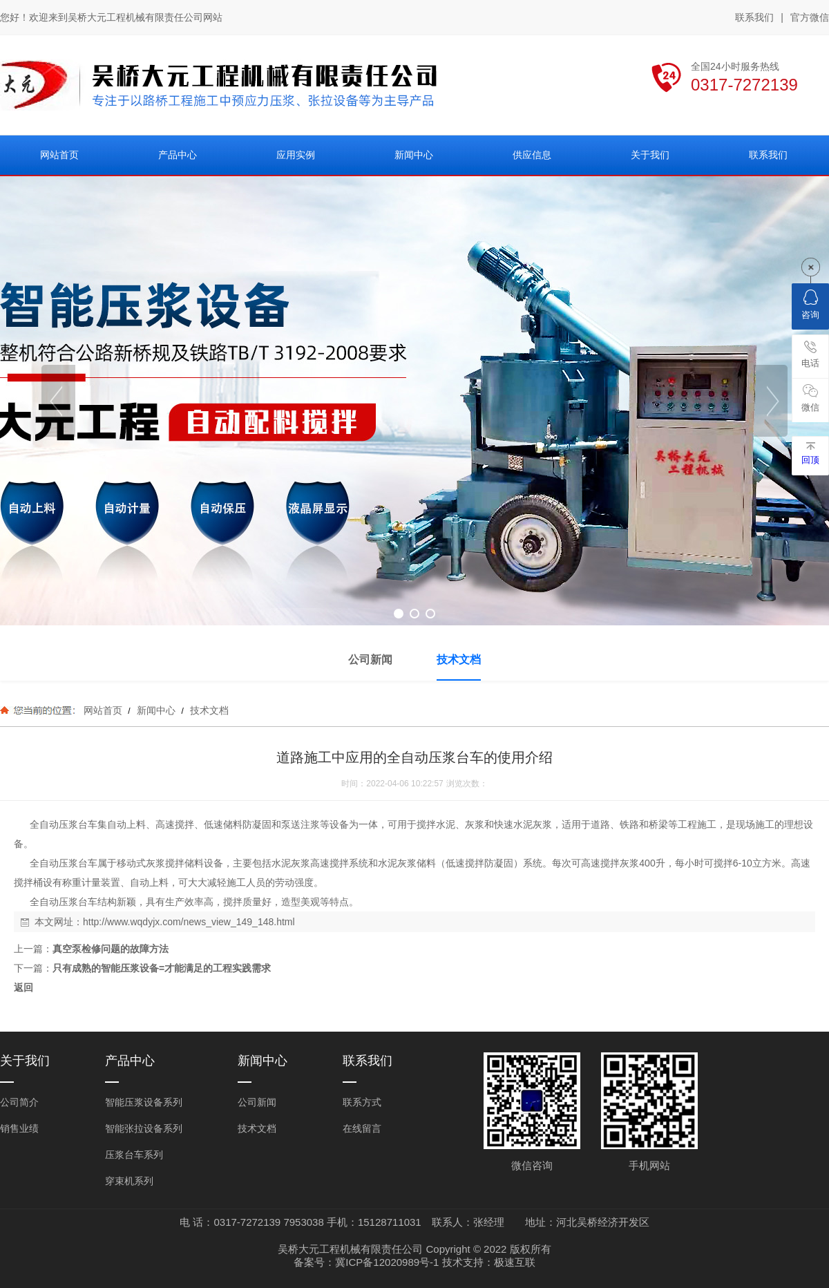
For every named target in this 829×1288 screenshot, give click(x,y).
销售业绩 (19, 1128)
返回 (23, 987)
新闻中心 (156, 710)
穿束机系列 (129, 1180)
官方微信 (809, 18)
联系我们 (754, 17)
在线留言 (362, 1128)
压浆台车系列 (134, 1154)
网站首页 (103, 710)
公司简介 (19, 1102)
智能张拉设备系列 (143, 1128)
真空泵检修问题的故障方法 (111, 948)
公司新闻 (257, 1102)
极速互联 (514, 1262)
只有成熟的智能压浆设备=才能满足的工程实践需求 (162, 968)
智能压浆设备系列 (143, 1102)
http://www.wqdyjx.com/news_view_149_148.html (189, 921)
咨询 (810, 305)
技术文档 (208, 710)
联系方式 (362, 1102)
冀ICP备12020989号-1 (387, 1262)
